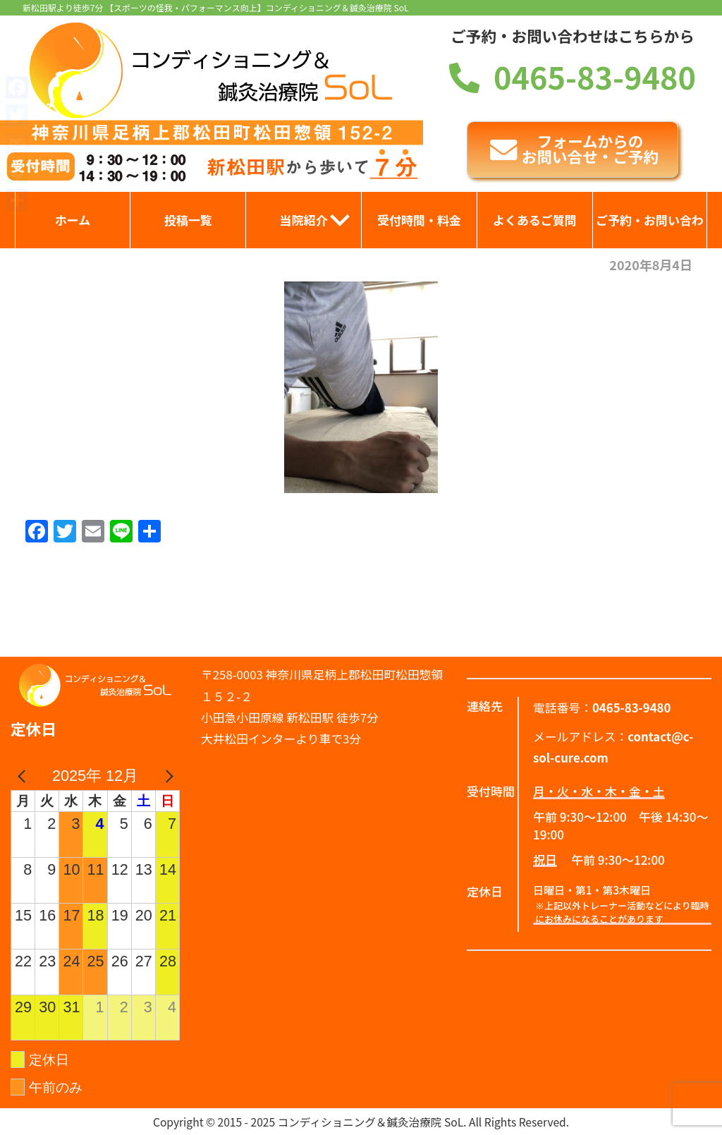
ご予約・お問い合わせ (650, 229)
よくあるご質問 (535, 220)
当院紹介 (304, 220)
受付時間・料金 (419, 220)
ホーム (73, 220)
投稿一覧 (188, 220)
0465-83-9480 (572, 76)
